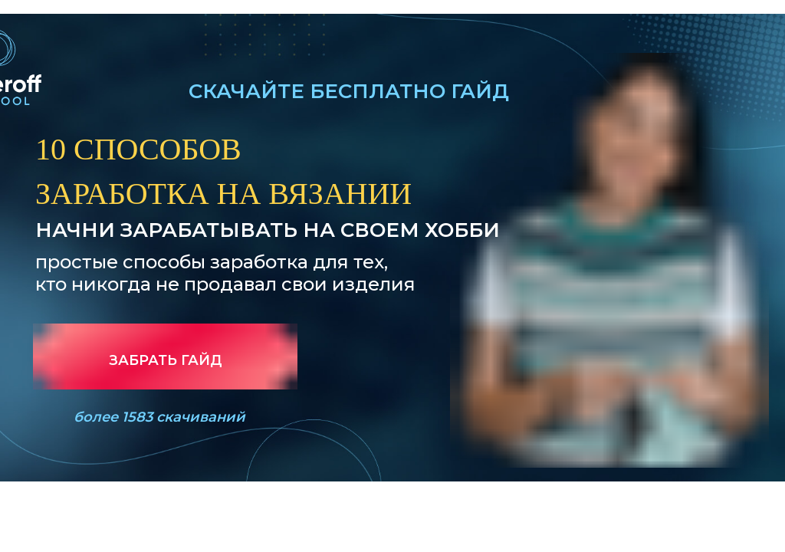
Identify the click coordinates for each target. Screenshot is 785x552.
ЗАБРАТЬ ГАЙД (165, 360)
